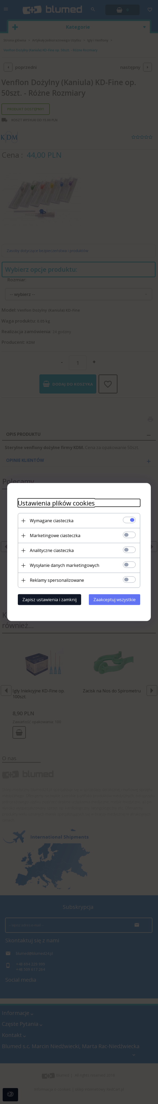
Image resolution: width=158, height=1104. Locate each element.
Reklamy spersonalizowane (57, 580)
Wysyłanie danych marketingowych (64, 565)
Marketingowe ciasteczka (55, 535)
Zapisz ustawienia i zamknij (49, 600)
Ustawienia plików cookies (56, 503)
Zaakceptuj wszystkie (114, 600)
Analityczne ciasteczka (52, 550)
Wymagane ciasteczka (51, 521)
